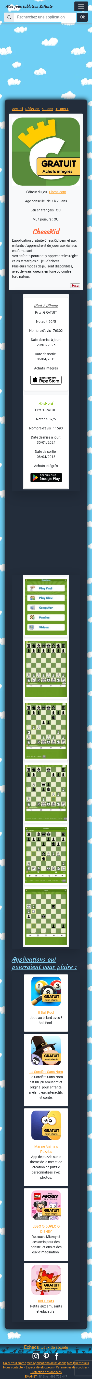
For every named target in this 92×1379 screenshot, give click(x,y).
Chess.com (57, 192)
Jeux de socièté (54, 1347)
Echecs (31, 1347)
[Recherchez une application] (45, 17)
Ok (82, 17)
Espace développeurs (40, 1367)
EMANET (31, 1376)
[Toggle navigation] (81, 6)
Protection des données (46, 1372)
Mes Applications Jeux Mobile (46, 1363)
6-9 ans (47, 109)
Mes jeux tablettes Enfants (29, 6)
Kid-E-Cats (46, 1301)
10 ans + (61, 109)
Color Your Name (14, 1363)
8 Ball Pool (46, 1012)
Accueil (17, 109)
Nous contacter (13, 1367)
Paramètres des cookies (72, 1367)
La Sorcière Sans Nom (46, 1072)
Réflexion (32, 109)
